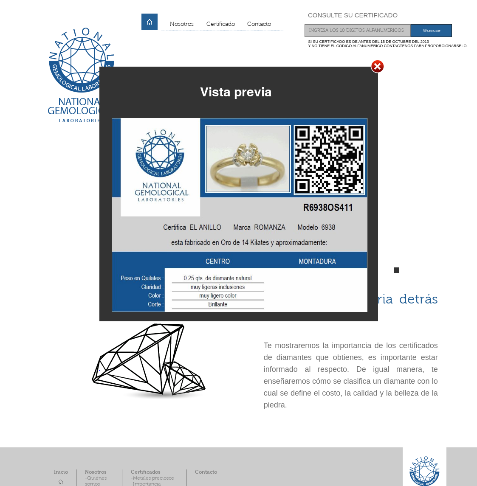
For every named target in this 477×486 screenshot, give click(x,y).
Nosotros (182, 25)
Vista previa (236, 92)
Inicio (61, 472)
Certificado (220, 25)
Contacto (259, 25)
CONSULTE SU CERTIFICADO (353, 15)
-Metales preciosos (152, 478)
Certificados (146, 472)
